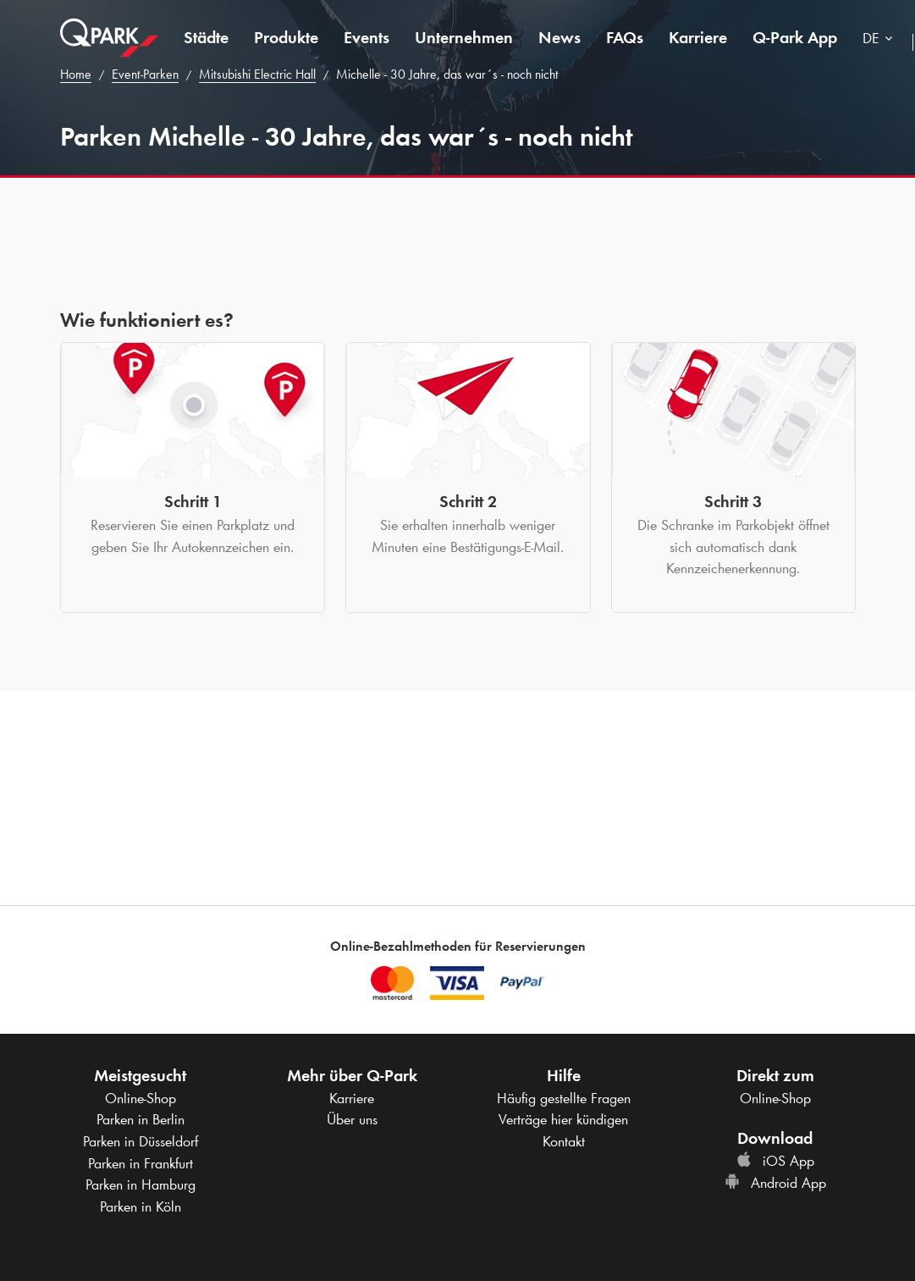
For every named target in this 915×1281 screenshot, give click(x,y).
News (559, 37)
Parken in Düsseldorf (140, 1141)
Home (75, 74)
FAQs (624, 37)
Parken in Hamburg (140, 1184)
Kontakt (564, 1141)
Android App (775, 1182)
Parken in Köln (140, 1206)
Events (366, 37)
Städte (206, 37)
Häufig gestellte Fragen (564, 1098)
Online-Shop (140, 1098)
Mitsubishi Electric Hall (257, 74)
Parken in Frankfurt (140, 1163)
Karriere (698, 37)
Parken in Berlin (140, 1119)
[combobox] (881, 40)
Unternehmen (464, 37)
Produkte (286, 37)
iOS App (775, 1160)
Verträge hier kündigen (563, 1119)
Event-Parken (145, 74)
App (794, 37)
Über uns (352, 1119)
